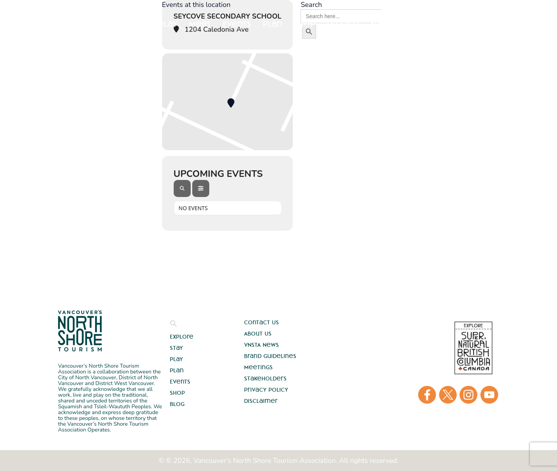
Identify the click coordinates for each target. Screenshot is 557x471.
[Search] (182, 188)
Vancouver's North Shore (80, 330)
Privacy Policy (266, 390)
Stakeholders (265, 378)
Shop (177, 393)
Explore (100, 23)
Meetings (258, 367)
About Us (258, 334)
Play (176, 359)
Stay (137, 23)
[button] (174, 325)
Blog (177, 404)
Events (180, 382)
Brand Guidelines (270, 356)
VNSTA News (261, 345)
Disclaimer (261, 401)
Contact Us (261, 322)
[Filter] (200, 188)
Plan (177, 370)
